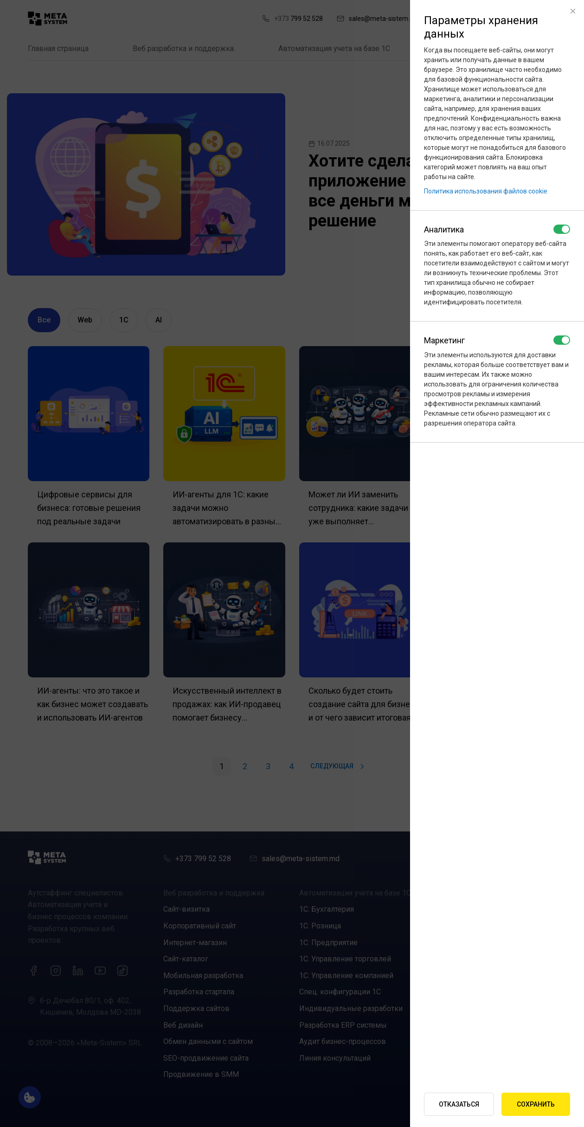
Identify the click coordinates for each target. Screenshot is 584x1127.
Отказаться (459, 1104)
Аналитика (444, 229)
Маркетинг (444, 340)
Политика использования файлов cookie (485, 191)
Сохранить (536, 1104)
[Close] (573, 11)
